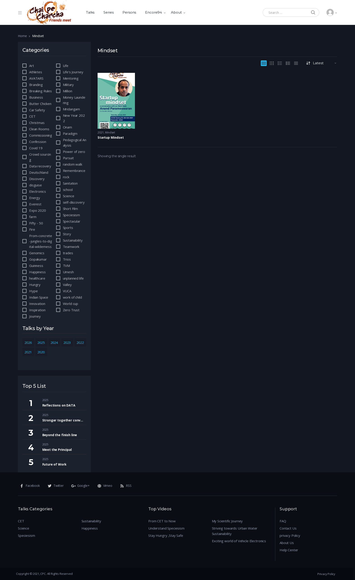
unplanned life (73, 278)
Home (22, 36)
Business (36, 97)
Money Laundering (74, 100)
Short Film (70, 208)
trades (68, 253)
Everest (35, 204)
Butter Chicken (40, 103)
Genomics (36, 253)
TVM (66, 265)
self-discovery (74, 202)
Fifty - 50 (36, 223)
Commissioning (40, 135)
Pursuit (68, 158)
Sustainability (73, 240)
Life (65, 65)
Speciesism (71, 215)
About (176, 12)
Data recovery (40, 166)
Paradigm (70, 133)
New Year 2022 (74, 118)
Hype (33, 291)
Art (31, 65)
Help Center (289, 550)
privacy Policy (290, 535)
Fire (32, 229)
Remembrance (74, 170)
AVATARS (36, 78)
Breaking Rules (40, 91)
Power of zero (74, 151)
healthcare (37, 278)
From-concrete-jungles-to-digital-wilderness (40, 241)
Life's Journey (73, 72)
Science (68, 196)
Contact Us (288, 528)
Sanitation (70, 183)
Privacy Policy (326, 574)
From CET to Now (162, 521)
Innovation (37, 303)
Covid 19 (36, 148)
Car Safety (37, 110)
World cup (70, 303)
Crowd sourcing (40, 157)
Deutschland (38, 172)
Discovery (37, 178)
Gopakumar (38, 259)
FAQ (283, 521)
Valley (67, 284)
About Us (287, 542)
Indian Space (38, 297)
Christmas (37, 122)
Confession (37, 141)
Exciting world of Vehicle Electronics (239, 541)
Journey (35, 316)
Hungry (35, 284)
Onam (67, 127)
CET (32, 116)
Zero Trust (71, 310)
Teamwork (71, 246)
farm (32, 216)
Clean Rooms (39, 129)
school (68, 189)
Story (67, 234)
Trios (67, 259)
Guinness (36, 265)
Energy (34, 197)
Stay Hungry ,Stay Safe (165, 535)
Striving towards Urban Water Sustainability (235, 531)
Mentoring (71, 78)
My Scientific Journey (227, 521)
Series (108, 12)
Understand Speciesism (166, 528)
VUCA (67, 291)
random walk (72, 164)
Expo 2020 (37, 210)
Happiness (37, 272)
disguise (35, 185)
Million (67, 91)
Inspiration (37, 310)
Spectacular (71, 221)
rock (66, 177)
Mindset (110, 132)
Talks (90, 12)
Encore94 (153, 12)
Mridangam (71, 109)
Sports (68, 227)
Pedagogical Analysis (74, 142)
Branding (36, 84)
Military (68, 84)
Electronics (37, 191)
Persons (129, 12)
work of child (72, 297)
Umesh (68, 272)
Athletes (35, 72)
